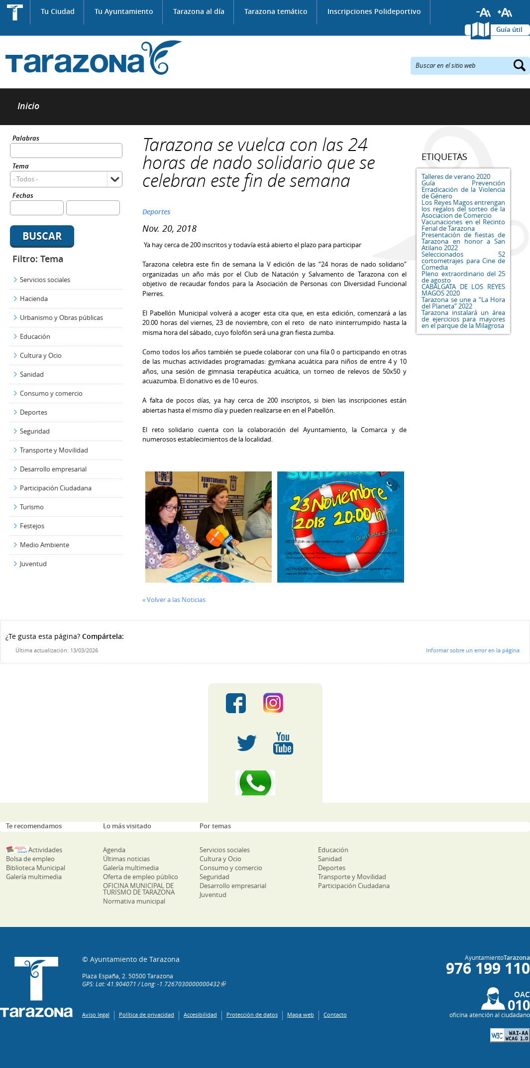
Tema (20, 166)
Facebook (236, 703)
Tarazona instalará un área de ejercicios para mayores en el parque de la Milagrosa (463, 319)
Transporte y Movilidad (54, 450)
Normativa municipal (134, 901)
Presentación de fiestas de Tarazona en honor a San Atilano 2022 (463, 241)
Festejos (32, 525)
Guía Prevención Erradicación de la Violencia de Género (463, 189)
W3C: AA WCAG (510, 1035)
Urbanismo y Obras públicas (61, 317)
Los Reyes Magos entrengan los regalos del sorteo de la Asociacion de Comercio (463, 209)
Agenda (114, 849)
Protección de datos (252, 1014)
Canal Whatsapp (265, 782)
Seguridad (35, 431)
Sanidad (32, 374)
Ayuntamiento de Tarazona (91, 57)
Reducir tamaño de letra (484, 12)
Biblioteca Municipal (35, 867)
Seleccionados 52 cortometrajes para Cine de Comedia (463, 261)
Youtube (283, 743)
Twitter (247, 743)
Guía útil (509, 29)
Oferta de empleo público (140, 876)
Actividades (45, 849)
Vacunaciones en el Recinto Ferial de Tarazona (463, 225)
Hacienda (34, 298)
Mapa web (300, 1014)
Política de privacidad (146, 1014)
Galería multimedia (34, 876)
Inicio (15, 12)
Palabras (25, 139)
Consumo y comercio (51, 393)
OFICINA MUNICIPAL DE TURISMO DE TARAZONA (139, 889)
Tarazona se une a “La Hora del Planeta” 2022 (463, 302)
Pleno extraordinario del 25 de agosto (463, 277)
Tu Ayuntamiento (124, 11)
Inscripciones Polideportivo (374, 11)
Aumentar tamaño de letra (505, 12)
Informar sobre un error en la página (473, 650)
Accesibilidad (200, 1014)
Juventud (33, 563)
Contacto (335, 1014)
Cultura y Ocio (41, 355)
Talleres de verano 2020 (456, 176)
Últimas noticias (126, 858)
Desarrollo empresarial (53, 468)
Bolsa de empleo (30, 858)
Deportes (33, 412)
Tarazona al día (198, 11)
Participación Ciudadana (56, 487)
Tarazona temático (276, 11)
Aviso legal (95, 1014)
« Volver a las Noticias (174, 599)
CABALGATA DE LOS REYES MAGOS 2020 (463, 290)
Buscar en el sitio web (446, 65)
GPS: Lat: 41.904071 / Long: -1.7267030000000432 (151, 984)
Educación (35, 336)
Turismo (32, 506)
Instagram (283, 703)
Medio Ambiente (44, 544)
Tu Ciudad (58, 11)
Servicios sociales (45, 279)
